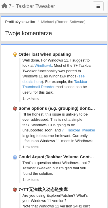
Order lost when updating (44, 54)
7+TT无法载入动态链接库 (42, 189)
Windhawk (43, 65)
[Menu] (98, 6)
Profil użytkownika (20, 22)
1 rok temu (30, 98)
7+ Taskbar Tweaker (78, 130)
